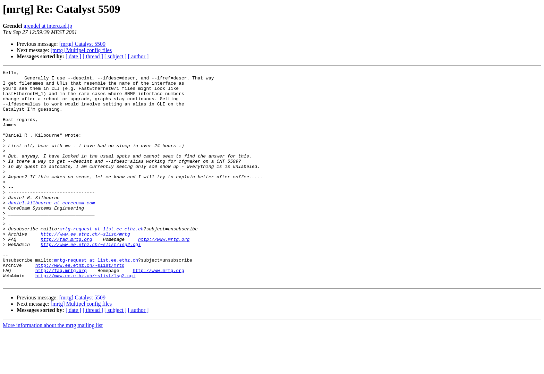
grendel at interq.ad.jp (48, 26)
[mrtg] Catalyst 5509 (82, 44)
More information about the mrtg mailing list (53, 368)
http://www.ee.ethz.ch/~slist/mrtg (85, 267)
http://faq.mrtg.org (66, 273)
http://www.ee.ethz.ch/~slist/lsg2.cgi (91, 280)
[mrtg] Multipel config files (81, 50)
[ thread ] (93, 56)
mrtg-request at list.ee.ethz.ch (102, 261)
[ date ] (73, 56)
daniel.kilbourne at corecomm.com (51, 230)
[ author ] (138, 56)
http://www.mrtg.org (163, 273)
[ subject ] (115, 56)
